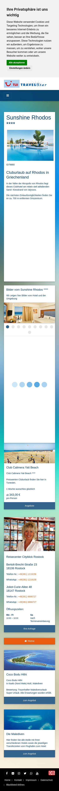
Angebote (39, 506)
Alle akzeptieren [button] (17, 62)
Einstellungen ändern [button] (19, 68)
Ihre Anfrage (29, 628)
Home (29, 641)
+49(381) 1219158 (27, 574)
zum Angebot (38, 701)
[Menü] (7, 95)
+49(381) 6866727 (27, 596)
